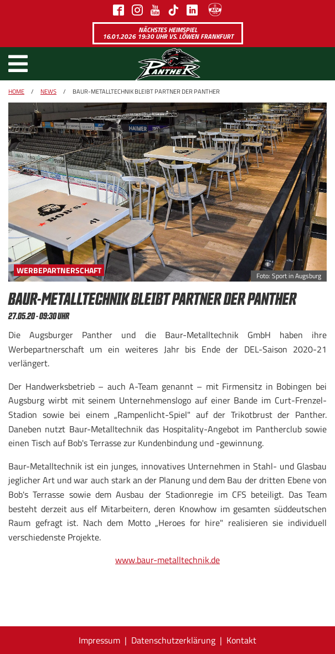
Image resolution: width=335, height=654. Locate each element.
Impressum (99, 640)
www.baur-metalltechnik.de (167, 559)
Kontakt (241, 640)
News (48, 91)
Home (16, 91)
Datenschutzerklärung (173, 640)
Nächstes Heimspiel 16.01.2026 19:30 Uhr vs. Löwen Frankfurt (167, 33)
